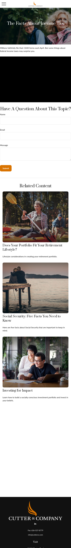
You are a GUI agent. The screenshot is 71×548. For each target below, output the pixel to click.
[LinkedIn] (35, 523)
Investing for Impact (18, 390)
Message (4, 145)
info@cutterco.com (35, 535)
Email (2, 130)
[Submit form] (6, 168)
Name (2, 114)
